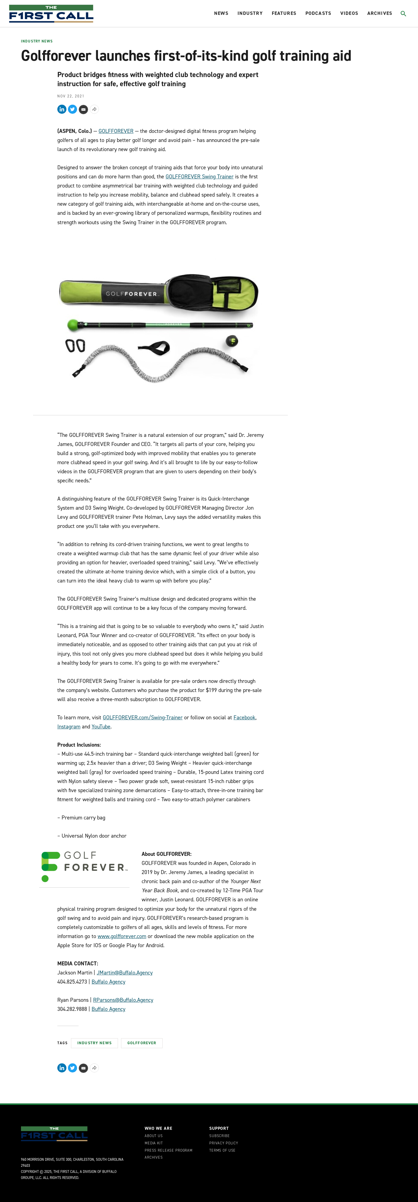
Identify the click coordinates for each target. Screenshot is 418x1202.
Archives (379, 13)
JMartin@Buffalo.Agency (125, 972)
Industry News (37, 41)
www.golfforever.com (122, 936)
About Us (154, 1136)
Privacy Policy (223, 1143)
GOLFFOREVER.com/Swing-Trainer (143, 717)
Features (284, 13)
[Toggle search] (403, 14)
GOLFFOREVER (116, 131)
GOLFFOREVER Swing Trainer (200, 176)
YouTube (101, 726)
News (221, 13)
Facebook (244, 717)
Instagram (68, 726)
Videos (349, 13)
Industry (250, 13)
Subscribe (219, 1136)
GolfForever (142, 1042)
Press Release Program (169, 1151)
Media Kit (154, 1143)
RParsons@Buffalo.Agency (123, 1000)
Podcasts (318, 13)
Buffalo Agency (108, 981)
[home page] (51, 14)
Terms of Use (222, 1151)
